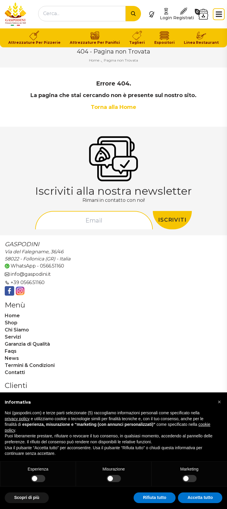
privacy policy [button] (17, 418)
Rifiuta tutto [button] (154, 497)
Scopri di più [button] (26, 497)
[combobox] (82, 13)
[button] (219, 402)
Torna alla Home (113, 107)
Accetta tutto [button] (200, 497)
